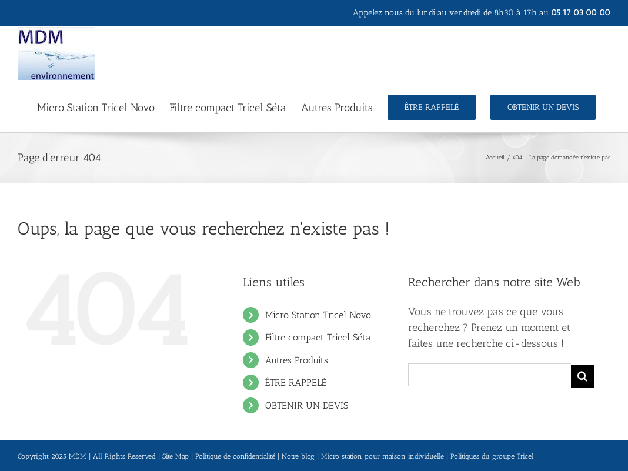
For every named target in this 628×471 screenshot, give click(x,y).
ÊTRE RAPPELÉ (295, 382)
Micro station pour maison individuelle (382, 456)
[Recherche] (582, 376)
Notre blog (298, 456)
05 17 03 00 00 (580, 13)
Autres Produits (296, 360)
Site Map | (178, 456)
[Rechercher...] (489, 374)
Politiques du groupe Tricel (492, 456)
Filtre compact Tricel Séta (318, 337)
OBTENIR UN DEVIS (306, 405)
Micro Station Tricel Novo (318, 314)
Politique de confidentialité (235, 456)
